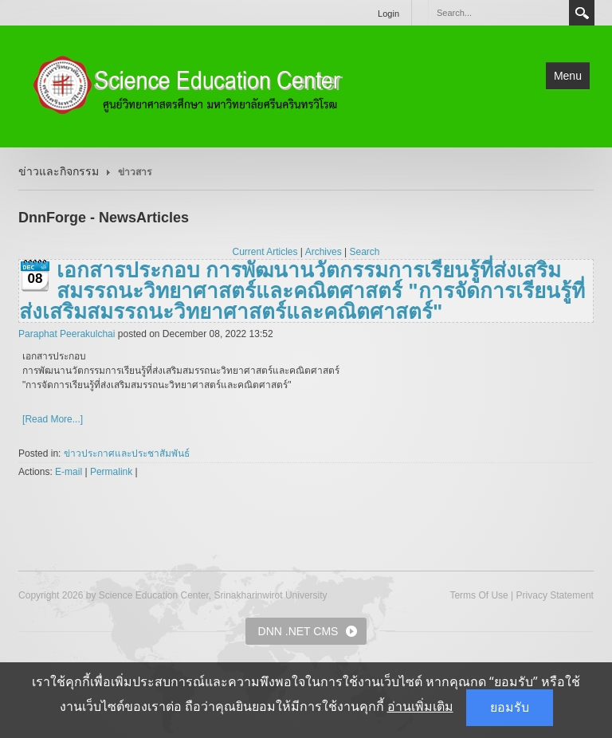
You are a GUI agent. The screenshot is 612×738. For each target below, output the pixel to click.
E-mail (68, 471)
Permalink (111, 471)
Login (388, 13)
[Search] (498, 13)
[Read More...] (52, 419)
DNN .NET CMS (298, 631)
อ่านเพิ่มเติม (420, 706)
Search (581, 13)
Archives (323, 251)
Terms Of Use (478, 595)
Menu (568, 75)
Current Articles (265, 251)
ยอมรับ (509, 707)
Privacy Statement (555, 595)
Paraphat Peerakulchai (66, 334)
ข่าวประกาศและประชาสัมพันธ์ (127, 453)
